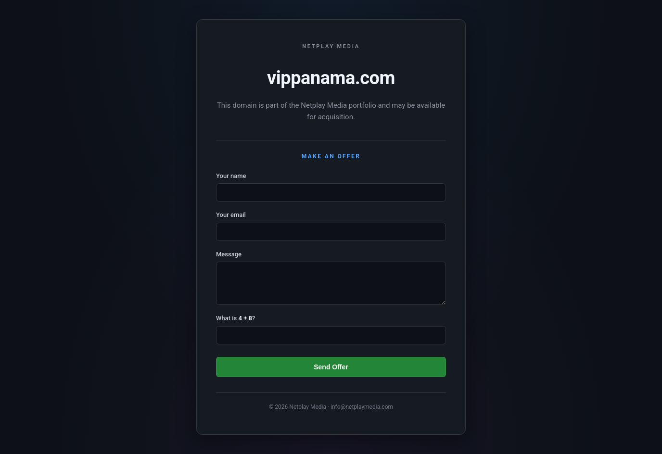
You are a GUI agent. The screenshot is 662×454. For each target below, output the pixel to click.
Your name (231, 175)
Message (229, 254)
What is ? (235, 318)
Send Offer (331, 367)
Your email (231, 214)
